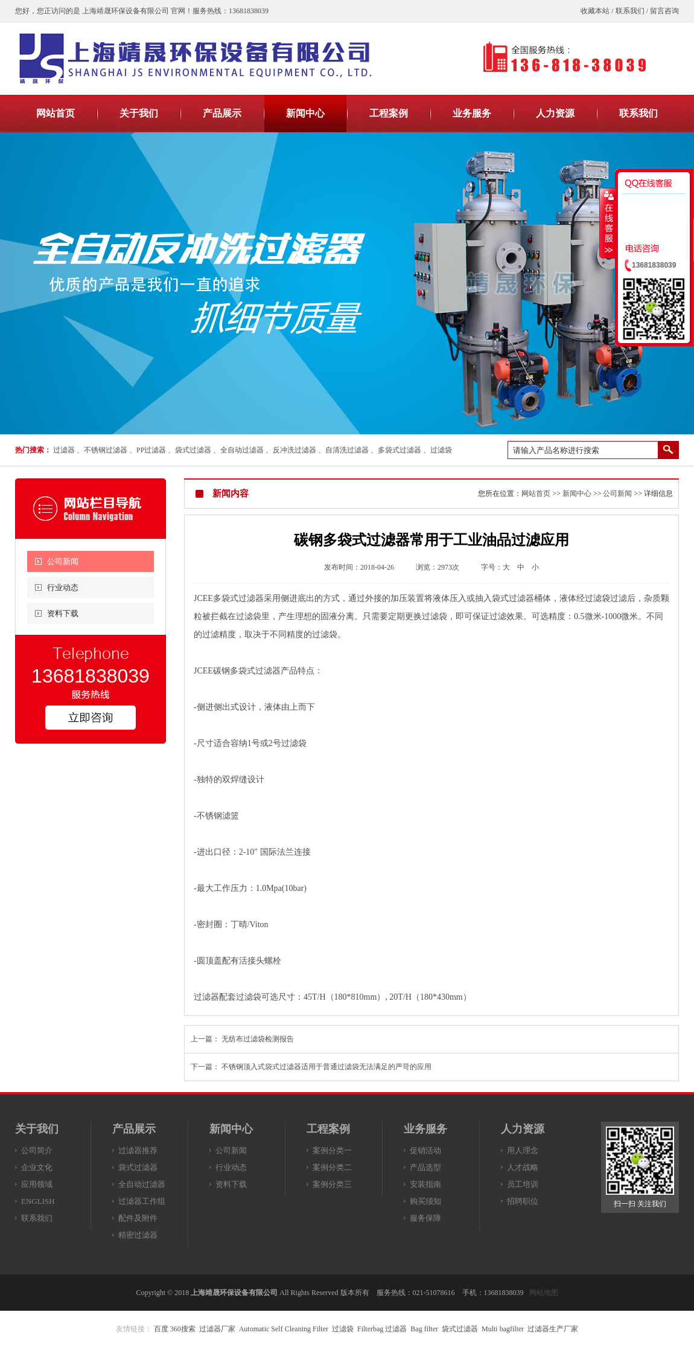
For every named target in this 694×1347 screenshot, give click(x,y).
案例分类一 (332, 1150)
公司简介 (37, 1150)
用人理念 (522, 1150)
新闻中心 (576, 493)
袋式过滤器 (193, 450)
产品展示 (134, 1129)
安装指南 (425, 1184)
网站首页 (535, 493)
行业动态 (62, 587)
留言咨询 (664, 11)
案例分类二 (332, 1167)
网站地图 (543, 1292)
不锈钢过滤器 (105, 450)
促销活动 (425, 1150)
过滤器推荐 (138, 1150)
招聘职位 (522, 1201)
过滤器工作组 (141, 1201)
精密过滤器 (138, 1234)
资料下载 (62, 613)
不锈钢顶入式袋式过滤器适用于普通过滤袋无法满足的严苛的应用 (326, 1066)
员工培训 (522, 1184)
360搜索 (183, 1329)
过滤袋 (441, 450)
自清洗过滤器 (347, 450)
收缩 (607, 223)
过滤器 (64, 450)
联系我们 (630, 11)
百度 (161, 1329)
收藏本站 (595, 11)
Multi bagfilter (503, 1329)
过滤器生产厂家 (552, 1329)
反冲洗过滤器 (294, 450)
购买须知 (425, 1201)
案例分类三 (332, 1184)
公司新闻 (62, 561)
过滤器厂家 (217, 1329)
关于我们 (37, 1129)
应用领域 (37, 1184)
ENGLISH (38, 1201)
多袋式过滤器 (399, 450)
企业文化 (37, 1167)
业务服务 (425, 1129)
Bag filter (424, 1329)
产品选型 (425, 1167)
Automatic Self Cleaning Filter (283, 1329)
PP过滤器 (151, 450)
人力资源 (522, 1129)
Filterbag (370, 1329)
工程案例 (328, 1129)
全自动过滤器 (242, 450)
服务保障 (425, 1218)
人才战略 (522, 1167)
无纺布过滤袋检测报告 (257, 1039)
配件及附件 (138, 1218)
